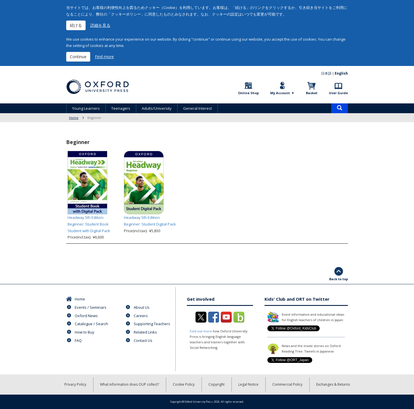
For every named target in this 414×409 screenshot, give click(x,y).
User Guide (338, 93)
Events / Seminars (90, 307)
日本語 (326, 73)
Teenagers (120, 108)
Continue (78, 56)
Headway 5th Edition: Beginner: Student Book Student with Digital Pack (89, 224)
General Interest (197, 108)
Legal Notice (248, 384)
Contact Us (143, 340)
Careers (141, 315)
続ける (76, 25)
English (341, 73)
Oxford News (86, 315)
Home (73, 117)
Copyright (216, 384)
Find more (104, 56)
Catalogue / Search (91, 323)
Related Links (145, 332)
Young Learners (86, 108)
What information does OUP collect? (129, 384)
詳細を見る (100, 25)
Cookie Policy (184, 384)
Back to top (338, 279)
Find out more (201, 331)
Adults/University (157, 108)
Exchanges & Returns (333, 384)
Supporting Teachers (152, 323)
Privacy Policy (75, 384)
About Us (142, 307)
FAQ (78, 340)
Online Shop (248, 93)
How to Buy (84, 332)
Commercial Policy (287, 384)
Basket (311, 93)
